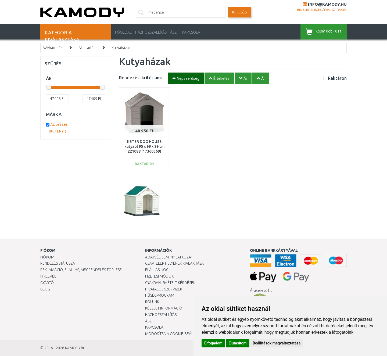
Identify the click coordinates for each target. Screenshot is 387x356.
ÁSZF (174, 32)
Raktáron (337, 78)
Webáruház (52, 48)
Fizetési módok (159, 276)
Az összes (59, 124)
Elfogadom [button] (213, 343)
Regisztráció (335, 9)
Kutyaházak (121, 48)
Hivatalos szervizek (163, 289)
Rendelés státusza (57, 263)
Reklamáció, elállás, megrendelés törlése (81, 270)
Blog (45, 289)
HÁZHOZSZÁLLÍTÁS (151, 32)
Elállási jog (157, 270)
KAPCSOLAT (192, 32)
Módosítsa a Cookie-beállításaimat (178, 334)
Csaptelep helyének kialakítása (174, 263)
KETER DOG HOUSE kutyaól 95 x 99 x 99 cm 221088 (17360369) (144, 146)
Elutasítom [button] (237, 343)
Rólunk (152, 302)
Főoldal (123, 32)
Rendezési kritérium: (140, 77)
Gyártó (47, 283)
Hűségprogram (159, 295)
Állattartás (86, 48)
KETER (58, 131)
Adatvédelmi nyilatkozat (169, 257)
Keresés (239, 12)
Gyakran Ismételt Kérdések (170, 283)
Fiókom (47, 257)
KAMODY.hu (75, 348)
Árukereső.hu (261, 290)
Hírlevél (48, 276)
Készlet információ (163, 308)
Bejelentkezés (309, 9)
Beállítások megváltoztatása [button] (276, 343)
